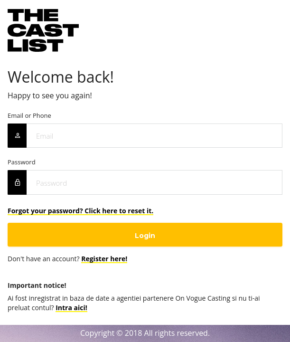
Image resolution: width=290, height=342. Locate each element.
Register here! (104, 258)
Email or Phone (29, 116)
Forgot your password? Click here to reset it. (80, 210)
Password (22, 162)
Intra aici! (71, 307)
